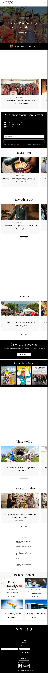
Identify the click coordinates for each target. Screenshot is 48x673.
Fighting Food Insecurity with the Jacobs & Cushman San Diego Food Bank (24, 553)
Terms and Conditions (25, 649)
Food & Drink (24, 153)
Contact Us (24, 642)
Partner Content (24, 575)
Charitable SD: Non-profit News (13, 127)
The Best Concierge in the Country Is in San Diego (25, 565)
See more (24, 191)
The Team (24, 640)
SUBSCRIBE (24, 141)
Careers (24, 638)
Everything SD (24, 199)
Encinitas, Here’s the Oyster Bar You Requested (24, 542)
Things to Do (24, 18)
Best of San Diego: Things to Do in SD (14, 122)
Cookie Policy (15, 649)
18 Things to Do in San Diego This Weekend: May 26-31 (23, 547)
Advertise (24, 636)
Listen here (23, 355)
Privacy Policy (6, 649)
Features (24, 296)
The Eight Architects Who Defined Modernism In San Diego (23, 559)
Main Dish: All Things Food (12, 124)
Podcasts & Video (24, 488)
